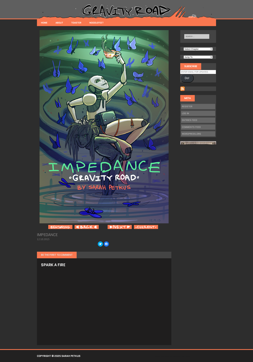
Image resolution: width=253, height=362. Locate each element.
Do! (187, 78)
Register (187, 106)
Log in (185, 113)
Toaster (76, 22)
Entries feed (189, 120)
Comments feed (191, 127)
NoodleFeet (96, 22)
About (59, 22)
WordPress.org (191, 133)
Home (44, 22)
